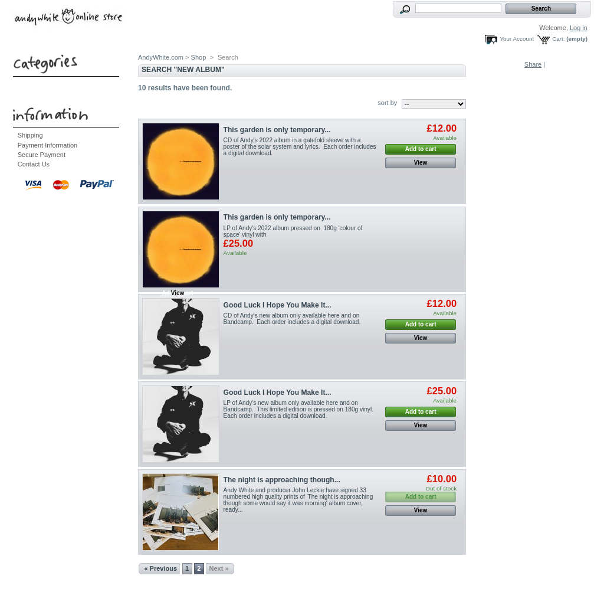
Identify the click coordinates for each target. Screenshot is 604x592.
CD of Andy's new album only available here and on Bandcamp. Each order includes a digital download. (292, 318)
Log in (578, 27)
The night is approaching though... (282, 480)
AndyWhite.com (160, 57)
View (421, 162)
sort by (387, 102)
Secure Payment (41, 154)
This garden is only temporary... (277, 130)
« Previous (160, 568)
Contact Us (34, 164)
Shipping (30, 135)
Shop (198, 57)
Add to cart (420, 149)
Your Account (517, 38)
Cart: (558, 38)
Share (532, 64)
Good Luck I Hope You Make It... (277, 305)
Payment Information (48, 145)
